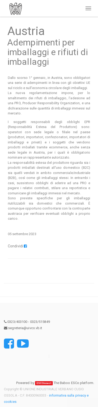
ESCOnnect (44, 383)
